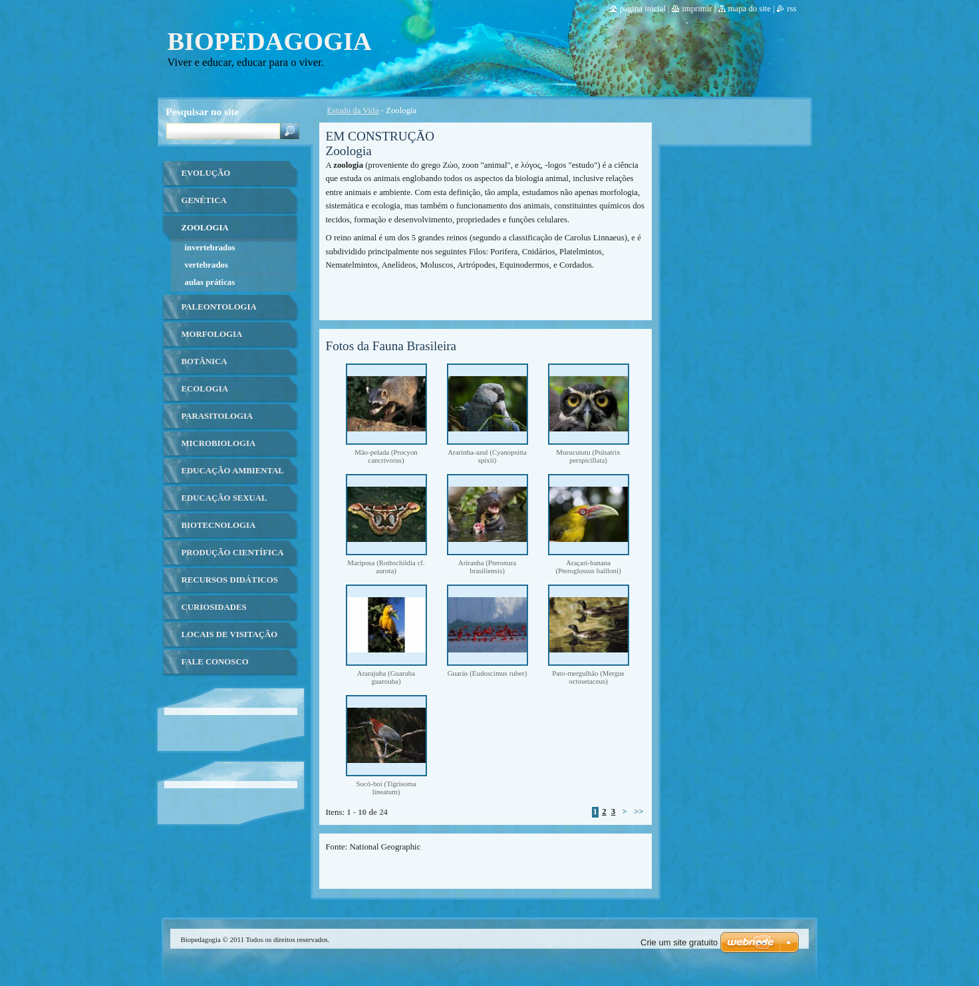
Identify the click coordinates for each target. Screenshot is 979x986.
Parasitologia (217, 416)
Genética (204, 200)
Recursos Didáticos (230, 580)
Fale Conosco (215, 661)
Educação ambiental (233, 470)
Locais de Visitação (230, 634)
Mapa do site (749, 8)
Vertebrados (206, 265)
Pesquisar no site (202, 111)
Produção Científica (233, 552)
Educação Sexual (224, 498)
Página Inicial (643, 8)
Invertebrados (210, 247)
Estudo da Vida (353, 110)
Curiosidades (214, 607)
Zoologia (205, 227)
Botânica (204, 361)
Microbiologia (219, 443)
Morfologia (212, 334)
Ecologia (205, 388)
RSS (791, 8)
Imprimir (697, 8)
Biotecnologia (219, 525)
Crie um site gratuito (679, 942)
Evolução (206, 173)
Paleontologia (219, 307)
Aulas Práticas (210, 282)
